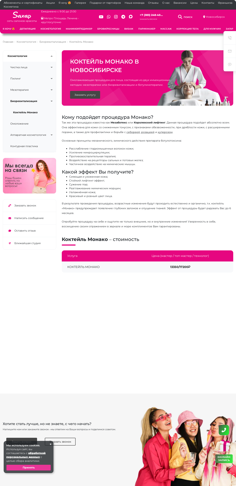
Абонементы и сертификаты (23, 2)
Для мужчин (212, 28)
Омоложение (19, 123)
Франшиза (225, 2)
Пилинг (15, 78)
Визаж (128, 28)
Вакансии (180, 2)
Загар (229, 28)
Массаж (166, 28)
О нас (166, 2)
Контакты (208, 2)
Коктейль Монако (25, 112)
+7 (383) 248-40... (151, 15)
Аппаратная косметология (28, 135)
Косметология (51, 28)
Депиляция (28, 28)
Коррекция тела (187, 28)
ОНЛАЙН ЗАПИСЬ (224, 458)
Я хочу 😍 (65, 2)
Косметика (11, 6)
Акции (50, 2)
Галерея (80, 2)
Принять (29, 467)
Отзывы (153, 2)
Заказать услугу (85, 94)
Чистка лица (18, 67)
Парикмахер (146, 28)
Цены (194, 2)
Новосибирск (215, 16)
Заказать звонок (148, 19)
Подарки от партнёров (105, 2)
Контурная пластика (24, 146)
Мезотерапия (19, 89)
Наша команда (134, 2)
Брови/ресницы (108, 28)
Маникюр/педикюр (79, 28)
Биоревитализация (23, 101)
